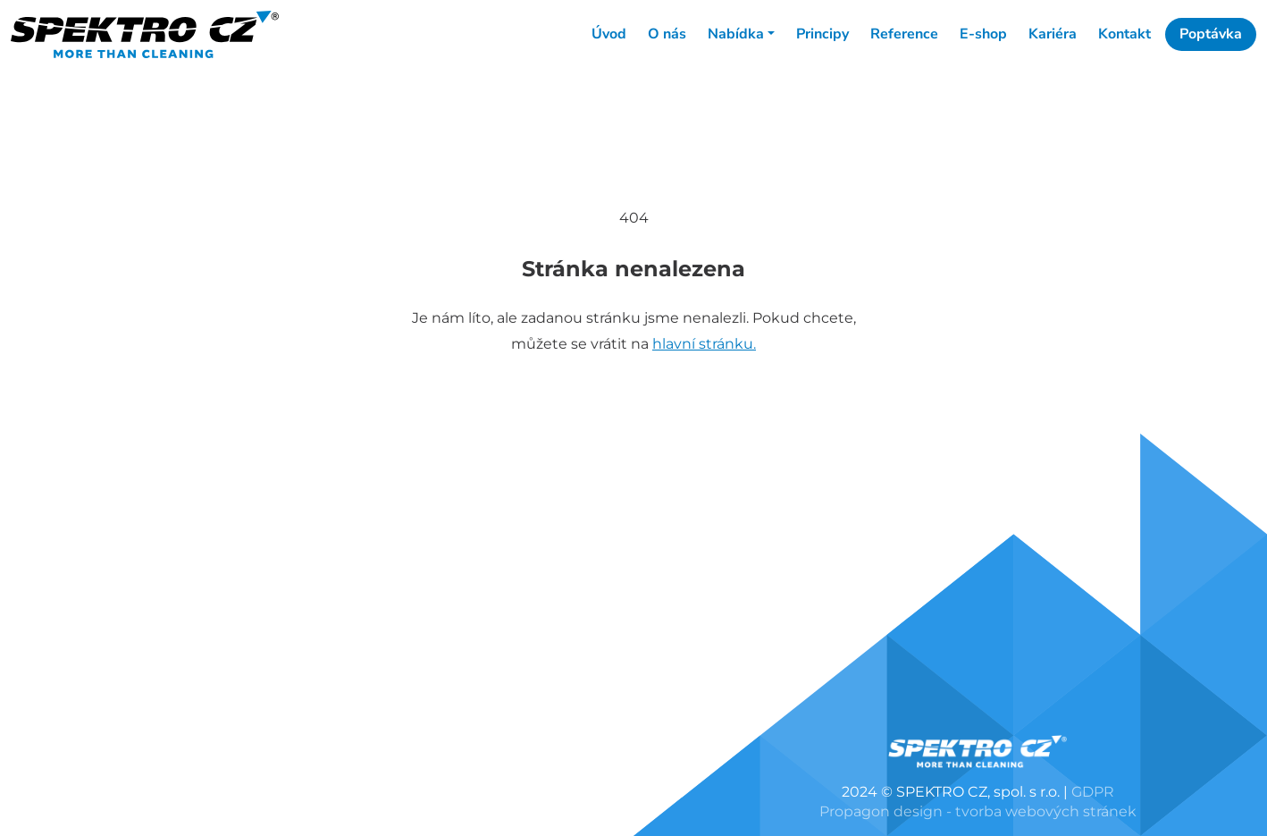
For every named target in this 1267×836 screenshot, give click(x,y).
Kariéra (1052, 34)
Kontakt (1124, 34)
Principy (822, 34)
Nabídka (736, 34)
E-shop (983, 34)
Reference (904, 34)
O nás (667, 34)
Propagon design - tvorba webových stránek (978, 811)
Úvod (609, 34)
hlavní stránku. (704, 343)
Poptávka (1210, 34)
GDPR (1092, 791)
